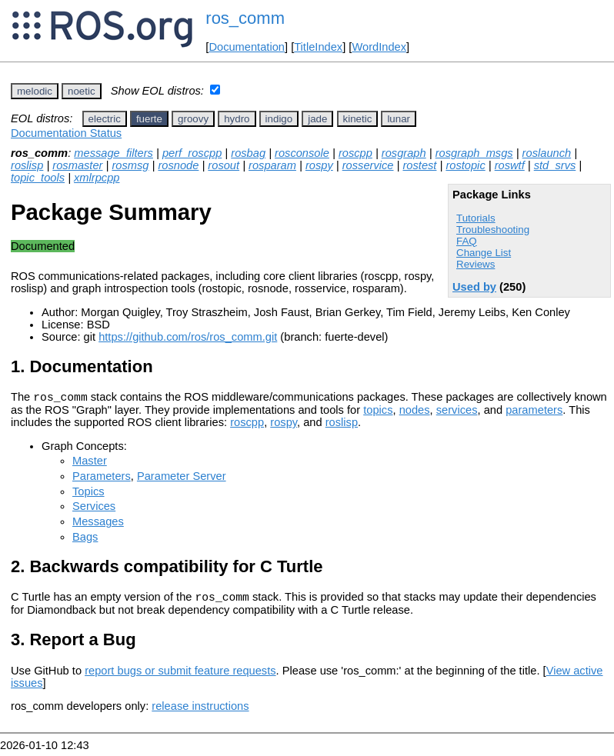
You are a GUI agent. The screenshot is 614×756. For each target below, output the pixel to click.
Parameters (101, 478)
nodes (414, 412)
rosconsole (302, 153)
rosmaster (77, 165)
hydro (236, 119)
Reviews (475, 264)
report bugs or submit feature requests (180, 675)
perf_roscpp (192, 153)
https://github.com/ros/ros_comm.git (187, 337)
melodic (34, 91)
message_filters (113, 153)
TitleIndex (318, 47)
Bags (85, 539)
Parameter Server (181, 478)
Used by (474, 287)
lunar (398, 119)
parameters (534, 412)
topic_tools (38, 178)
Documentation (247, 47)
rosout (223, 165)
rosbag (248, 153)
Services (93, 508)
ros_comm (245, 18)
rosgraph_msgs (474, 153)
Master (89, 463)
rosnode (178, 165)
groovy (193, 119)
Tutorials (476, 218)
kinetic (357, 119)
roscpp (355, 153)
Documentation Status (66, 133)
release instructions (200, 710)
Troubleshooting (492, 229)
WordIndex (379, 47)
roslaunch (547, 153)
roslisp (27, 165)
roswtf (510, 165)
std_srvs (555, 165)
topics (377, 412)
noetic (81, 91)
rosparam (272, 165)
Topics (88, 494)
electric (104, 119)
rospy (319, 165)
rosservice (368, 165)
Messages (98, 524)
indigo (279, 119)
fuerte (149, 119)
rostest (419, 165)
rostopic (465, 165)
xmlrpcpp (96, 178)
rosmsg (130, 165)
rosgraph (404, 153)
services (457, 412)
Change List (483, 252)
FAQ (466, 241)
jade (317, 119)
